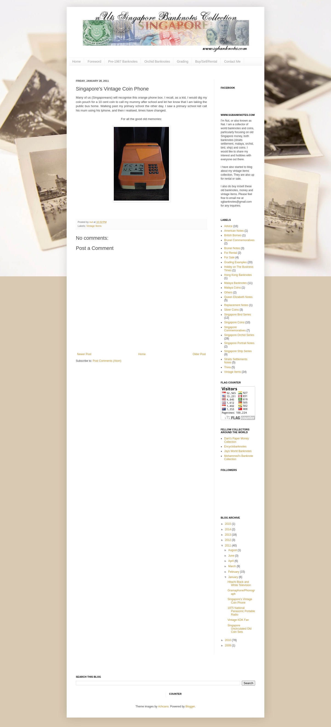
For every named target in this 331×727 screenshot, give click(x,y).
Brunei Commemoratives (239, 240)
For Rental (230, 252)
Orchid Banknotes (157, 61)
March (232, 566)
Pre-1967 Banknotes (123, 61)
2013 (228, 534)
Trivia (227, 367)
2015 (228, 524)
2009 (228, 645)
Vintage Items (94, 226)
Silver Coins (231, 309)
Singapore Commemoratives (235, 329)
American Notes (234, 230)
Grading (182, 61)
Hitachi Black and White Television (239, 583)
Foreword (94, 61)
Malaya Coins (232, 287)
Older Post (199, 354)
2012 (228, 540)
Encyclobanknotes (235, 446)
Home (76, 61)
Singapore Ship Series (237, 351)
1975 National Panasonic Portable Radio (241, 611)
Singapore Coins (234, 322)
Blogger (190, 706)
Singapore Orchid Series (239, 335)
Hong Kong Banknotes (238, 275)
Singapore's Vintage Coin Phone (240, 601)
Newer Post (84, 354)
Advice (228, 226)
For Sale (229, 257)
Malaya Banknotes (235, 283)
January (233, 577)
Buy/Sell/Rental (206, 61)
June (231, 555)
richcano (163, 706)
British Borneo (232, 235)
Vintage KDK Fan (238, 620)
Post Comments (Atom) (107, 360)
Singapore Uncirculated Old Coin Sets (239, 629)
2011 (228, 545)
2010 (228, 640)
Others (228, 292)
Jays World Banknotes (237, 451)
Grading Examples (235, 262)
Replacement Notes (236, 305)
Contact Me (232, 61)
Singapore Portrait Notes (239, 343)
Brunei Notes (232, 248)
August (233, 550)
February (234, 571)
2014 (228, 529)
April (231, 561)
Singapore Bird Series (237, 314)
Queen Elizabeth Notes (238, 297)
